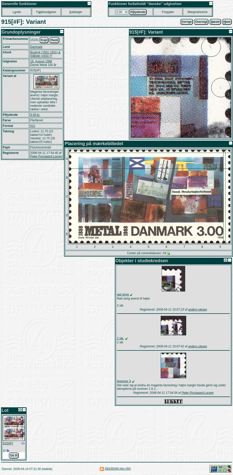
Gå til (14, 455)
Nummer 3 (124, 381)
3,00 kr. (35, 115)
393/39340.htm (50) (118, 468)
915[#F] (8, 443)
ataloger (75, 12)
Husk (54, 40)
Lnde (17, 12)
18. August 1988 (41, 61)
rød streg (123, 294)
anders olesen (197, 309)
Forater (168, 12)
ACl (32, 126)
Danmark (36, 47)
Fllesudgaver (46, 12)
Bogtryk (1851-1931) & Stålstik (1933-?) (45, 54)
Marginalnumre (197, 12)
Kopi (44, 40)
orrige (186, 22)
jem (226, 22)
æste (215, 22)
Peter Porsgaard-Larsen (46, 156)
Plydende (137, 12)
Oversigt (201, 22)
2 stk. (120, 338)
